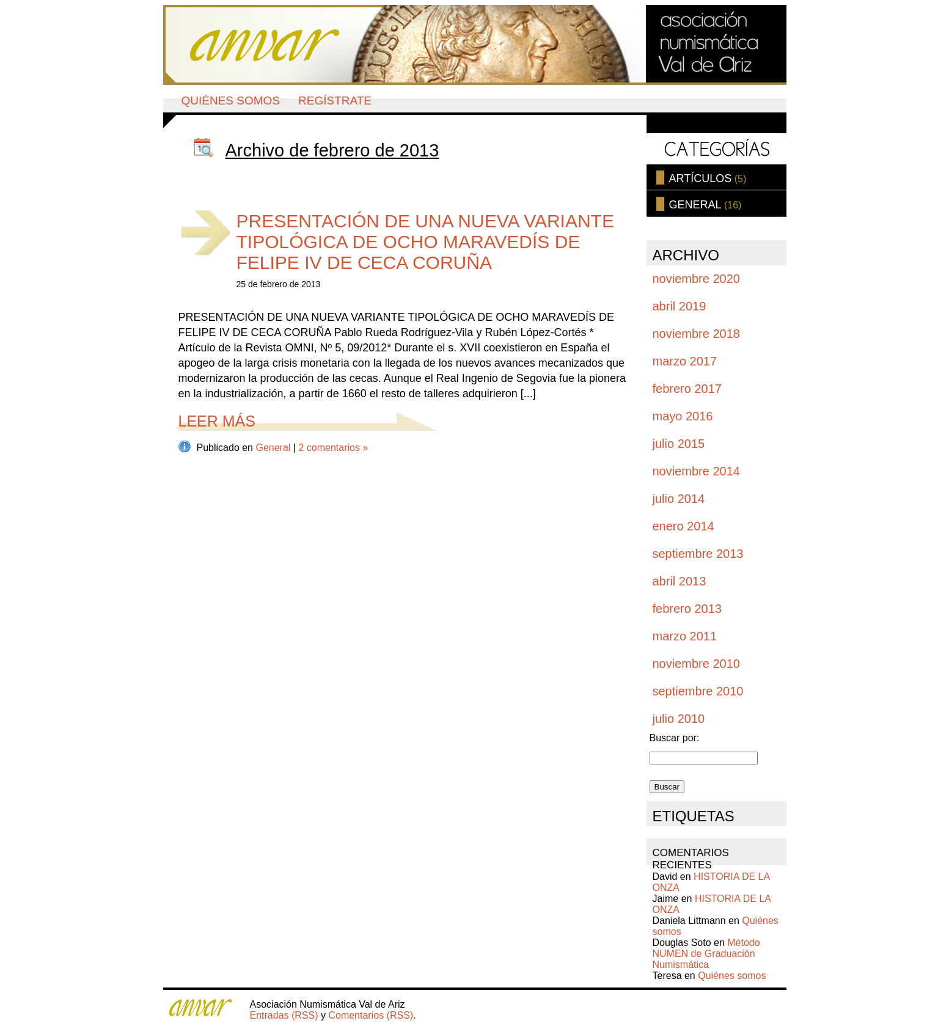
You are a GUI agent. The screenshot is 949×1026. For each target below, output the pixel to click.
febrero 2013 (687, 608)
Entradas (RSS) (284, 1015)
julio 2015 (679, 443)
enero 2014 (683, 526)
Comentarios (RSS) (370, 1015)
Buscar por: (675, 738)
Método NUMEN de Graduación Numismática (706, 953)
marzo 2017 (685, 361)
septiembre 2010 (698, 691)
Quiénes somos (230, 100)
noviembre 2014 (696, 471)
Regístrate (335, 100)
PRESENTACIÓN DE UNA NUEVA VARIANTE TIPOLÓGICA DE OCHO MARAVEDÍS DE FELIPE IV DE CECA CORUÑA (425, 242)
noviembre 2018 (696, 333)
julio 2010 (679, 718)
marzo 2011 (685, 636)
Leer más (216, 421)
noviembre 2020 (696, 278)
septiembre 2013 (698, 553)
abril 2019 (679, 306)
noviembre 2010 (696, 663)
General (272, 447)
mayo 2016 (683, 416)
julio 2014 (679, 498)
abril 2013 (679, 581)
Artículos (700, 178)
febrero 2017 (687, 388)
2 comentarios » (333, 447)
